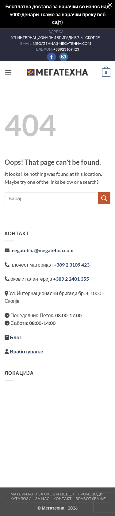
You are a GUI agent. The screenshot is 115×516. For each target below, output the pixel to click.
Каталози (20, 498)
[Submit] (104, 198)
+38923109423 (66, 49)
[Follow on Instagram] (63, 57)
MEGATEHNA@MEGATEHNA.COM (62, 43)
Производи (90, 494)
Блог (15, 337)
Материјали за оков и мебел (42, 494)
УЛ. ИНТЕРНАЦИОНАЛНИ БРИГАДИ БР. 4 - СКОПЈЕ (55, 37)
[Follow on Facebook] (51, 57)
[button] (8, 72)
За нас (42, 498)
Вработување (26, 351)
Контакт (62, 498)
